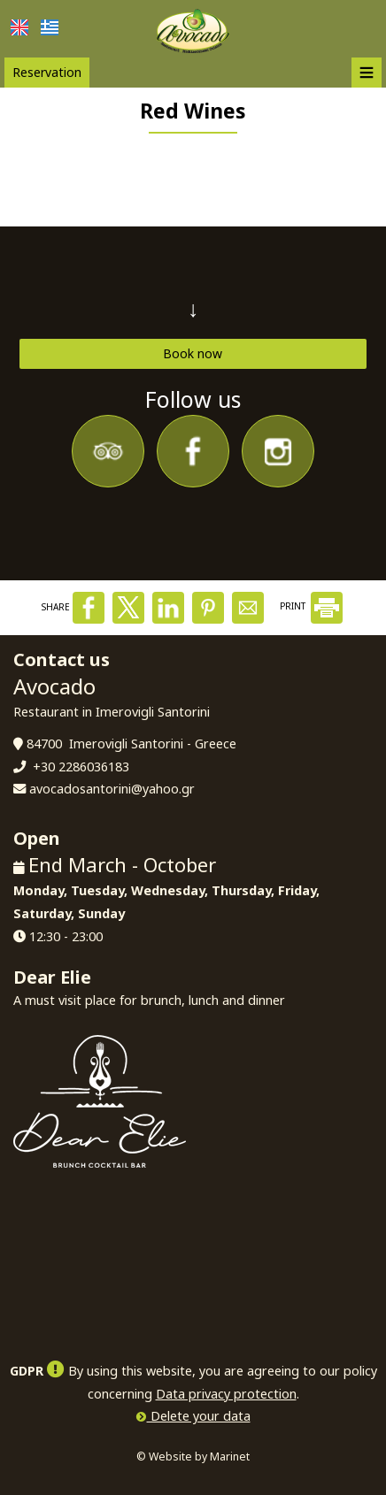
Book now (192, 353)
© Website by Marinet (193, 1456)
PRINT (311, 606)
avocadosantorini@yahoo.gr (112, 788)
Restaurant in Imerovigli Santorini (111, 711)
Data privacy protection (226, 1393)
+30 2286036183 (81, 766)
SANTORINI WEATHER (193, 1251)
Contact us (61, 659)
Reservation (46, 72)
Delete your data (193, 1415)
